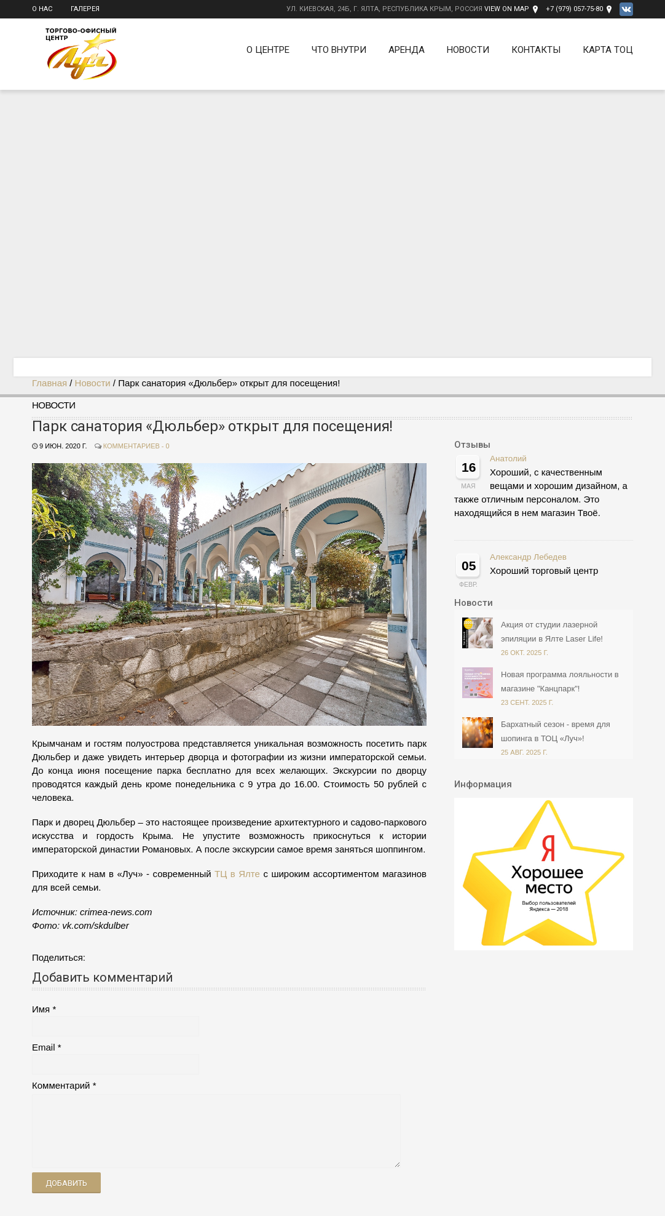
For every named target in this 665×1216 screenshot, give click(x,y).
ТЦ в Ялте (237, 873)
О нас (42, 9)
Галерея (85, 9)
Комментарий (61, 1085)
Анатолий (508, 458)
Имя (41, 1009)
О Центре (267, 49)
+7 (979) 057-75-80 (574, 9)
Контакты (536, 49)
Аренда (406, 49)
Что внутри (339, 49)
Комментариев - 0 (136, 446)
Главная (49, 383)
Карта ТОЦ (608, 49)
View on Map (506, 9)
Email (43, 1047)
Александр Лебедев (528, 557)
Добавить (66, 1183)
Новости (468, 49)
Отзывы (472, 444)
